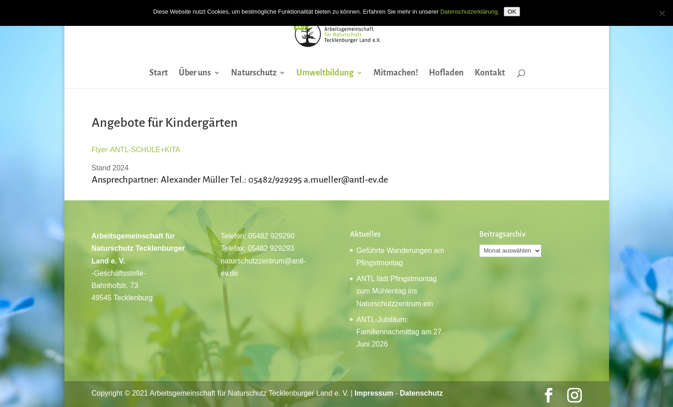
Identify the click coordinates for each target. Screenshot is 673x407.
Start (158, 73)
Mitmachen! (395, 73)
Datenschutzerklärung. (469, 11)
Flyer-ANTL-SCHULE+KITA (136, 150)
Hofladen (446, 73)
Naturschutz (253, 73)
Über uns (195, 73)
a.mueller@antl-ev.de (346, 179)
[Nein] (661, 13)
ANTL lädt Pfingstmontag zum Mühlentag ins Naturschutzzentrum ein (396, 291)
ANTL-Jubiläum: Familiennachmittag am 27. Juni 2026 (399, 332)
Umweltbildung (325, 73)
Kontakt (490, 73)
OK (511, 11)
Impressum (373, 393)
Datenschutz (421, 393)
